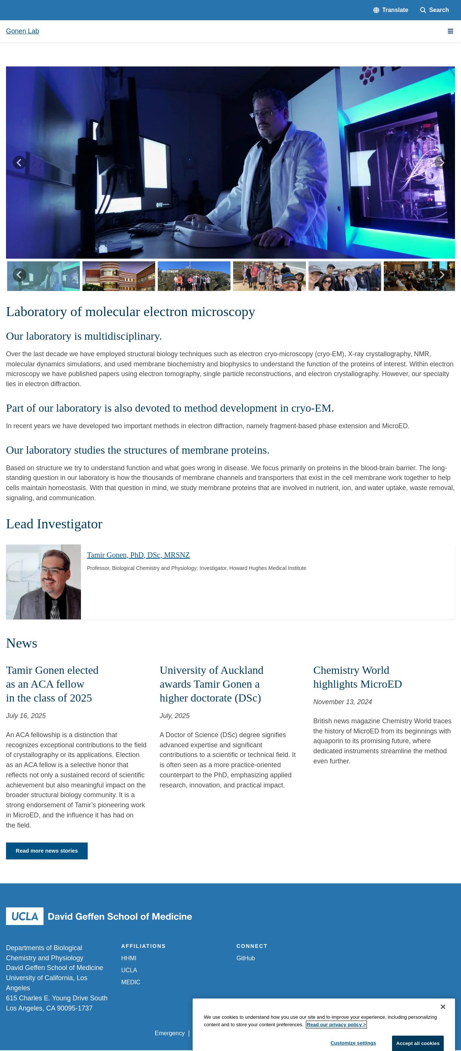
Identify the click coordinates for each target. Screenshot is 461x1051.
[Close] (443, 1019)
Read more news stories (50, 851)
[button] (390, 10)
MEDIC (131, 983)
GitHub (245, 959)
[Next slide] (441, 162)
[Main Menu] (450, 31)
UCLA (129, 971)
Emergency (170, 1034)
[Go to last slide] (19, 162)
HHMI (128, 959)
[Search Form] (434, 10)
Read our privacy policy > (336, 1037)
